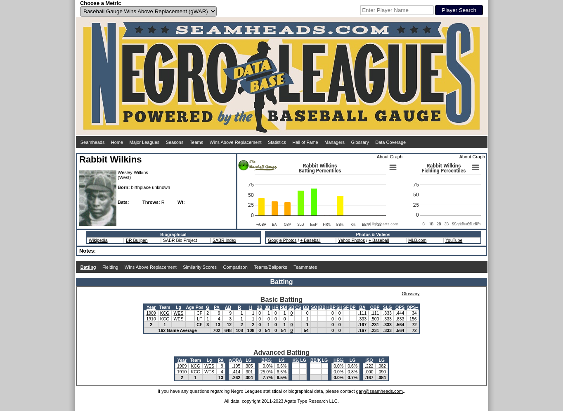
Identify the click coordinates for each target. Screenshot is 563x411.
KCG (165, 313)
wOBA (235, 360)
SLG (387, 307)
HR (275, 307)
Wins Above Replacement (236, 142)
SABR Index (224, 240)
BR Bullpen (137, 240)
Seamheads (92, 142)
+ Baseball (310, 240)
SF (346, 307)
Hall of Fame (305, 142)
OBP (375, 307)
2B (259, 307)
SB (292, 307)
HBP (331, 307)
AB (228, 307)
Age (190, 307)
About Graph (389, 156)
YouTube (453, 240)
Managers (334, 142)
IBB (322, 307)
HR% (339, 360)
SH (339, 307)
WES (179, 313)
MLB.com (417, 240)
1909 (151, 313)
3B (267, 307)
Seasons (175, 142)
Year (151, 307)
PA (217, 307)
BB (306, 307)
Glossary (360, 142)
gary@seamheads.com (379, 391)
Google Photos (282, 240)
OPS (400, 307)
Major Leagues (145, 142)
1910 (151, 318)
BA (362, 307)
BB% (266, 360)
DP (353, 307)
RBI (283, 307)
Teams (196, 142)
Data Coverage (390, 142)
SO (314, 307)
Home (117, 142)
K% (295, 360)
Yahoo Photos (351, 240)
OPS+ (412, 307)
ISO (369, 360)
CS (298, 307)
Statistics (277, 142)
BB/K (315, 360)
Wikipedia (98, 240)
